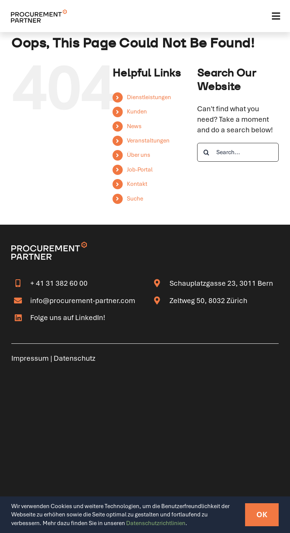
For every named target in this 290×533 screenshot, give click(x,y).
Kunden (137, 111)
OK (261, 514)
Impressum (30, 358)
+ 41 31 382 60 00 (59, 283)
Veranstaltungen (148, 140)
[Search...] (238, 152)
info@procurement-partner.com (82, 300)
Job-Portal (140, 169)
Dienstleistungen (149, 97)
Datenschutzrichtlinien (155, 523)
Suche (135, 198)
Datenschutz (75, 358)
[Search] (206, 152)
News (134, 126)
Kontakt (137, 184)
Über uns (138, 155)
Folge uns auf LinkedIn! (67, 317)
